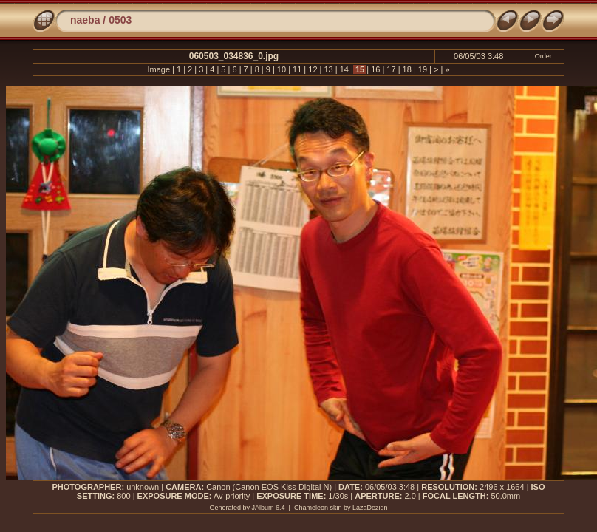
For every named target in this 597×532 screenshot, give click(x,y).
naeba (85, 20)
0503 (120, 20)
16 (375, 69)
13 (328, 69)
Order (543, 56)
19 (422, 69)
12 (312, 69)
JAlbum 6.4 (268, 507)
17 (391, 69)
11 (297, 69)
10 (281, 69)
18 (407, 69)
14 (344, 69)
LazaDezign (370, 507)
